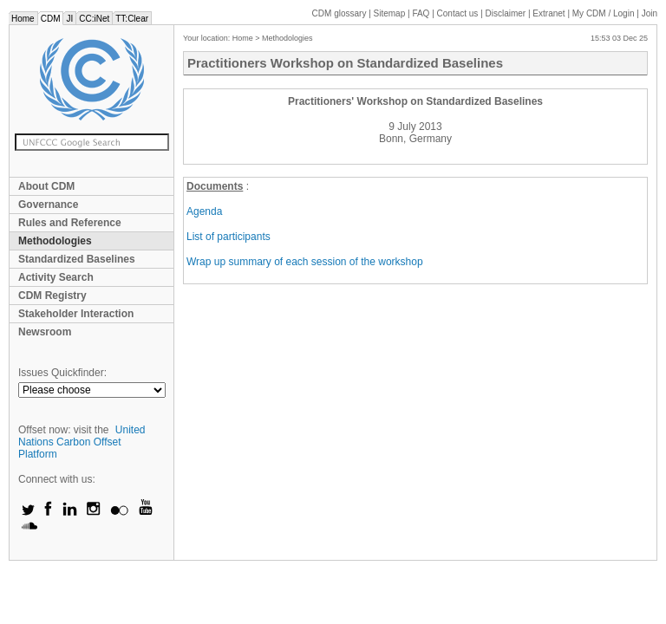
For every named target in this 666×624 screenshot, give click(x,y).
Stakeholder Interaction (76, 314)
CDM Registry (52, 295)
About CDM (46, 186)
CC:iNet (94, 18)
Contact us (458, 13)
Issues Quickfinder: (62, 373)
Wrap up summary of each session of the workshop (304, 262)
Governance (48, 204)
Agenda (204, 211)
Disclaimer (506, 13)
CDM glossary (339, 13)
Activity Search (56, 277)
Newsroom (44, 332)
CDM (51, 18)
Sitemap (390, 13)
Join (649, 13)
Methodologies (55, 241)
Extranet (548, 13)
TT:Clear (131, 18)
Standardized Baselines (76, 259)
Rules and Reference (69, 223)
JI (69, 18)
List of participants (228, 237)
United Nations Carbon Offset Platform (82, 442)
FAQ (420, 13)
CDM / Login (604, 13)
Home (23, 18)
